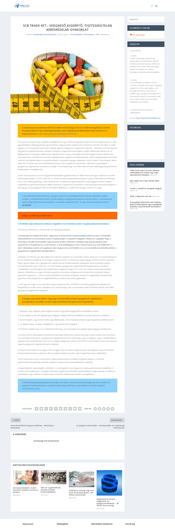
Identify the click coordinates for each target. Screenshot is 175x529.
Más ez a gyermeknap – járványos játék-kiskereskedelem (51, 489)
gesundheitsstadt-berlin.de (65, 134)
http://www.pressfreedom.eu (148, 118)
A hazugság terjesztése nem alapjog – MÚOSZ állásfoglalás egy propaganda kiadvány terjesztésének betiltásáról (146, 204)
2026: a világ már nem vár (140, 196)
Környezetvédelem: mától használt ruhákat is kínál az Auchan (25, 490)
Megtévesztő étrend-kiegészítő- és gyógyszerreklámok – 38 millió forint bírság (107, 502)
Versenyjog (89, 34)
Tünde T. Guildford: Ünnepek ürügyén (146, 188)
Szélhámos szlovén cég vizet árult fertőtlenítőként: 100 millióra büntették (81, 492)
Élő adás (137, 35)
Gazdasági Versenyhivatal (44, 34)
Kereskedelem (76, 34)
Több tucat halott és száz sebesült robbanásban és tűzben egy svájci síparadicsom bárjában (144, 172)
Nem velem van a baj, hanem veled (144, 181)
